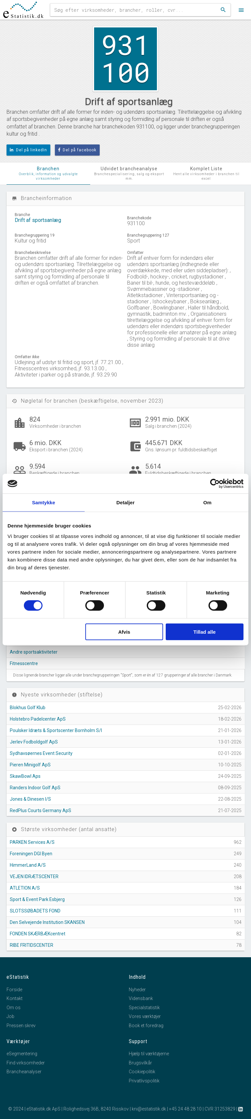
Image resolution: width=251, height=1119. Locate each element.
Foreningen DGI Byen (31, 853)
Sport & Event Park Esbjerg (37, 899)
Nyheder (137, 989)
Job (10, 1016)
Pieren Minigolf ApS (30, 764)
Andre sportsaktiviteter (34, 652)
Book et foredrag (146, 1025)
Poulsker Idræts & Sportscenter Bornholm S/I (56, 730)
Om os (14, 1007)
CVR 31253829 (220, 1108)
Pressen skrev (21, 1025)
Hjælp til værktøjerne (149, 1053)
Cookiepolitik (142, 1071)
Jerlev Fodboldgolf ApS (34, 742)
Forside (14, 989)
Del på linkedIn (28, 150)
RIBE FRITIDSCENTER (31, 945)
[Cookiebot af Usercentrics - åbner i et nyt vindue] (214, 484)
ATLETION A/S (25, 888)
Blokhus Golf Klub (27, 707)
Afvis (124, 631)
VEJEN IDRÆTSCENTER (34, 876)
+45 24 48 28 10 (185, 1108)
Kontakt (15, 998)
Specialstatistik (144, 1007)
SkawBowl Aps (25, 776)
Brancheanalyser (24, 1071)
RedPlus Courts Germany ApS (40, 810)
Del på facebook (77, 150)
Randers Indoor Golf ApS (35, 787)
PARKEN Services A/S (32, 842)
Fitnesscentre (24, 663)
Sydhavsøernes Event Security (41, 753)
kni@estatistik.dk (149, 1108)
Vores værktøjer (145, 1016)
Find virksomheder (26, 1062)
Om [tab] (207, 502)
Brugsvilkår (140, 1062)
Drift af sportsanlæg (38, 220)
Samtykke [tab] (43, 502)
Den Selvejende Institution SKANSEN (47, 922)
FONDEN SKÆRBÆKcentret (37, 933)
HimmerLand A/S (28, 865)
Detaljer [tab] (125, 502)
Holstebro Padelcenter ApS (38, 719)
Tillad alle (204, 631)
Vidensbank (141, 998)
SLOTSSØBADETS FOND (35, 911)
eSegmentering (22, 1053)
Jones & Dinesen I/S (30, 799)
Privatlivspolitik (144, 1080)
